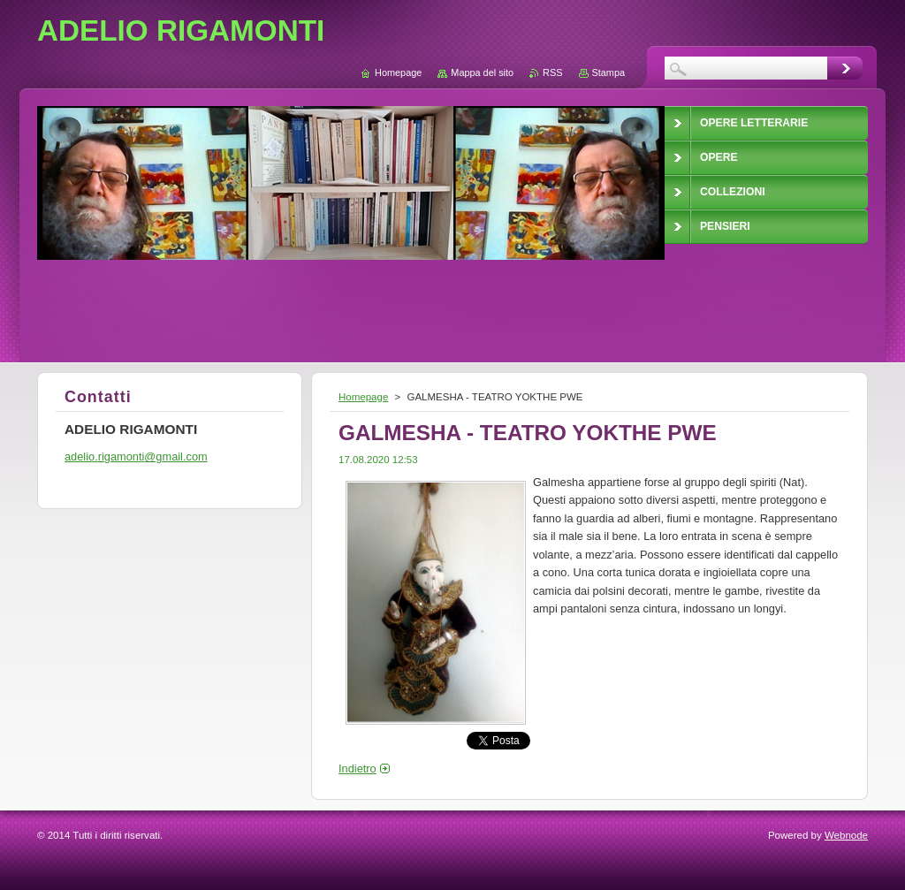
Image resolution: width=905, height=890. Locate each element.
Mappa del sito (482, 72)
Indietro (357, 768)
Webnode (846, 835)
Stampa (608, 72)
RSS (552, 72)
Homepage (363, 397)
